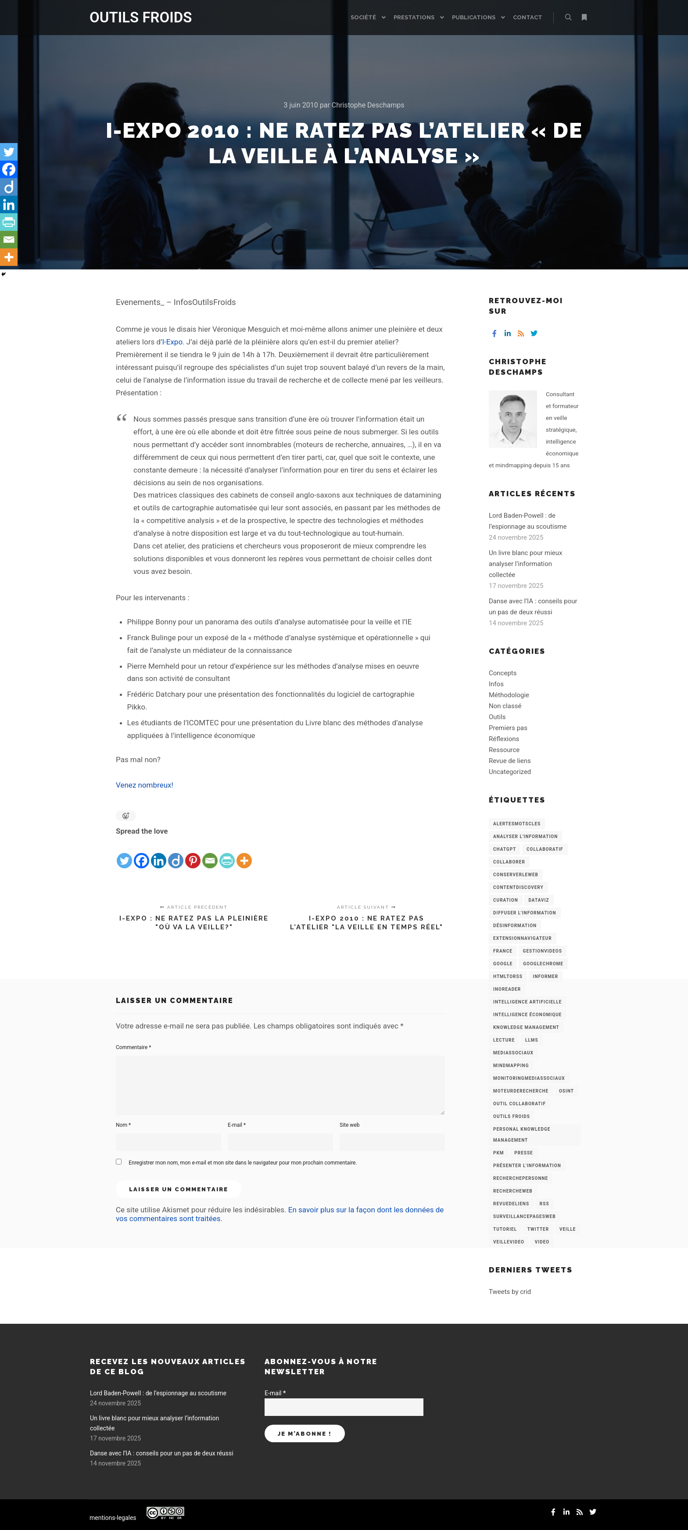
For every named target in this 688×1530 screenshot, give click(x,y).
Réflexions (504, 739)
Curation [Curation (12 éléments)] (505, 900)
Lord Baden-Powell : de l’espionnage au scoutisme (158, 1393)
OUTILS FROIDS (133, 17)
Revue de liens (510, 761)
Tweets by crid (510, 1292)
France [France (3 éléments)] (502, 951)
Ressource (504, 750)
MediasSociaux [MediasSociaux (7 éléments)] (513, 1052)
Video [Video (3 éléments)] (542, 1242)
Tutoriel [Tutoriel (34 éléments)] (505, 1229)
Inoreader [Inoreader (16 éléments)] (507, 989)
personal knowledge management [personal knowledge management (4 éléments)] (521, 1135)
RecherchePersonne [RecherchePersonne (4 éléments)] (520, 1178)
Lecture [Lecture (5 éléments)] (504, 1040)
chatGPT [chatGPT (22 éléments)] (504, 849)
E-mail (237, 1125)
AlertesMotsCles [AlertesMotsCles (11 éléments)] (517, 823)
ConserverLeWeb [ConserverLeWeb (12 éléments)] (515, 874)
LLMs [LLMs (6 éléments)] (531, 1040)
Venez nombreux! (144, 785)
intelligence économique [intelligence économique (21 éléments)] (527, 1014)
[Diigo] (175, 854)
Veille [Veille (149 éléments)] (567, 1229)
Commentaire (133, 1047)
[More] (244, 854)
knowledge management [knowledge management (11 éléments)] (526, 1027)
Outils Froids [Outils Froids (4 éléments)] (511, 1116)
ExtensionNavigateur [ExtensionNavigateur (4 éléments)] (522, 938)
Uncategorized (510, 772)
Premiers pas (508, 728)
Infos (496, 684)
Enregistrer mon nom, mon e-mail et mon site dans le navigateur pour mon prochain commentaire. (243, 1163)
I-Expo (172, 341)
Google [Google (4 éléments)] (502, 963)
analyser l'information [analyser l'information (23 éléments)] (525, 836)
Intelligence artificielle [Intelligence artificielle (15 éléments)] (527, 1002)
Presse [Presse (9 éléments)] (523, 1152)
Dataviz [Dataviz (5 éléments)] (538, 900)
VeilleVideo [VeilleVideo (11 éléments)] (508, 1242)
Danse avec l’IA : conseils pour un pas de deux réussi (161, 1453)
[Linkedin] (158, 854)
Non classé (505, 706)
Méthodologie (509, 695)
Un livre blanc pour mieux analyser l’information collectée (526, 564)
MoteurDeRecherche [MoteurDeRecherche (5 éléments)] (520, 1091)
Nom (123, 1125)
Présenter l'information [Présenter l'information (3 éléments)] (527, 1165)
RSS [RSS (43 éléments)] (544, 1203)
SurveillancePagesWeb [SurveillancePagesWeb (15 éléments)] (524, 1216)
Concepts (502, 673)
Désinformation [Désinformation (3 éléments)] (515, 925)
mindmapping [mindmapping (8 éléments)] (511, 1065)
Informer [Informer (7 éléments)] (546, 976)
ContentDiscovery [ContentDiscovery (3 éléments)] (518, 887)
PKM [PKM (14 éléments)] (498, 1152)
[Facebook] (141, 854)
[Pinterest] (193, 854)
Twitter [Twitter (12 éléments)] (538, 1229)
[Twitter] (124, 854)
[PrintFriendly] (227, 854)
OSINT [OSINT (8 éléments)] (566, 1091)
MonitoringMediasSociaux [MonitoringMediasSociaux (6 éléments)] (529, 1078)
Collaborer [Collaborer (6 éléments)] (509, 862)
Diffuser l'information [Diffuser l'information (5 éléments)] (524, 912)
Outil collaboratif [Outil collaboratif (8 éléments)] (519, 1103)
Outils (497, 717)
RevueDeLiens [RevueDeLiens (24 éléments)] (511, 1203)
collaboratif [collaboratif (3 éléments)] (545, 849)
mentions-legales (113, 1517)
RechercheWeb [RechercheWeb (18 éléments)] (513, 1191)
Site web (349, 1125)
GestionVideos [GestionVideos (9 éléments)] (542, 951)
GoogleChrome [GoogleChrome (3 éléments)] (543, 963)
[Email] (210, 854)
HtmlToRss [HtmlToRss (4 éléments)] (508, 976)
